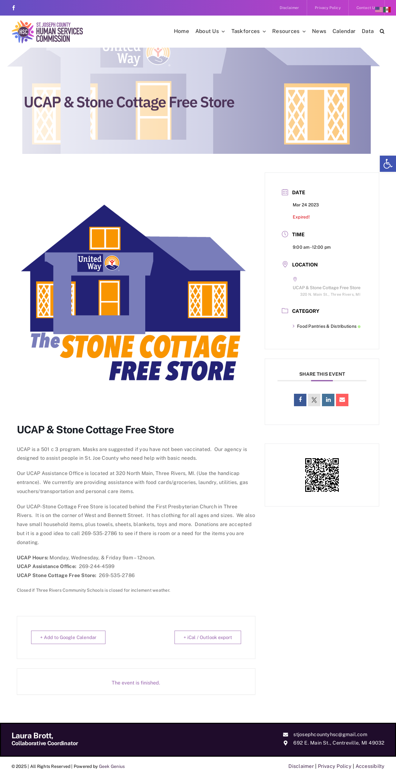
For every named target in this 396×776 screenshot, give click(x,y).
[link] (388, 164)
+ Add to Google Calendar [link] (68, 637)
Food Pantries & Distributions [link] (327, 326)
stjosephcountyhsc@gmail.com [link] (330, 734)
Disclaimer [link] (301, 766)
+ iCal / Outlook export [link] (208, 637)
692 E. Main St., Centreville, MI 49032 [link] (338, 743)
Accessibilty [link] (370, 766)
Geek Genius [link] (112, 766)
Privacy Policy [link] (335, 766)
